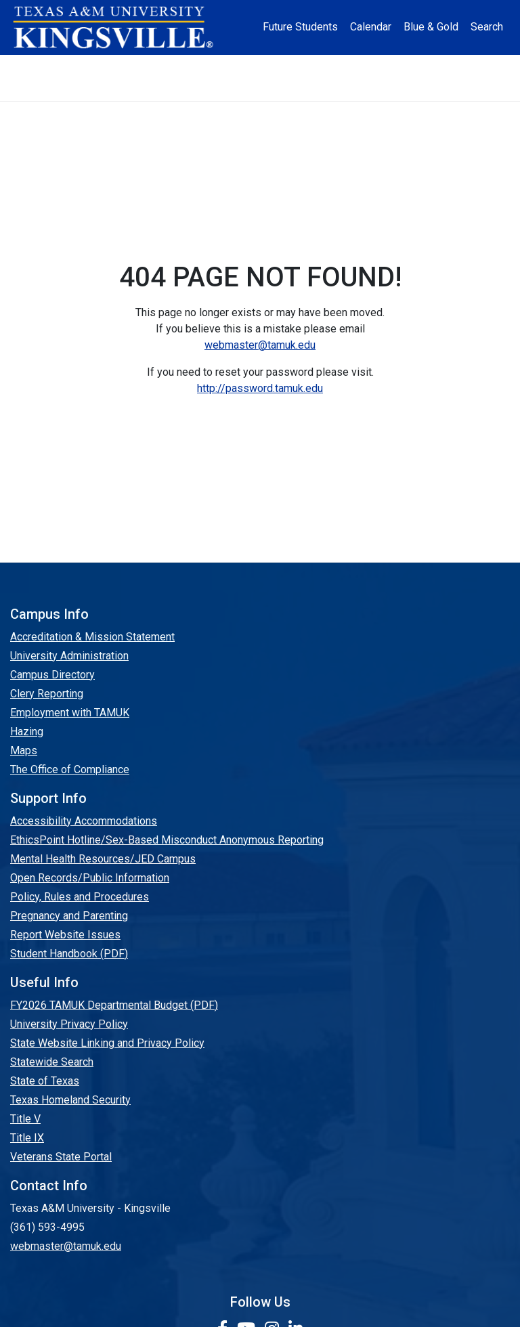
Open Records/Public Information (89, 877)
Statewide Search (51, 1062)
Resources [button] (335, 66)
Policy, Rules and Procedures (79, 896)
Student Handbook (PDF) (69, 953)
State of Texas (44, 1080)
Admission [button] (118, 66)
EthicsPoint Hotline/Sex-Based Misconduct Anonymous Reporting (167, 839)
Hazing (26, 731)
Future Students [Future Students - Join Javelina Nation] (300, 26)
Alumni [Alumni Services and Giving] (404, 66)
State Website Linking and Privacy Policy (107, 1043)
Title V (25, 1118)
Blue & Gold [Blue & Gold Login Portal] (431, 26)
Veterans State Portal (61, 1156)
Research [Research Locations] (268, 66)
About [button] (52, 66)
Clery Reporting (46, 693)
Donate (260, 89)
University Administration (69, 655)
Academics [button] (194, 66)
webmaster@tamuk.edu (260, 345)
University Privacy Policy (69, 1024)
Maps (23, 750)
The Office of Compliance (69, 769)
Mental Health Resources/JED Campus (103, 858)
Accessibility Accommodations (83, 820)
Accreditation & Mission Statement (92, 636)
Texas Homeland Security (70, 1099)
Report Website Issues (65, 934)
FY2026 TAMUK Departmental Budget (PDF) (114, 1005)
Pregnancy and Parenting (69, 915)
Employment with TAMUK (69, 712)
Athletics (462, 66)
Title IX (27, 1137)
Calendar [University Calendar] (370, 26)
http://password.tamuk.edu (260, 388)
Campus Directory (52, 674)
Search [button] (487, 26)
